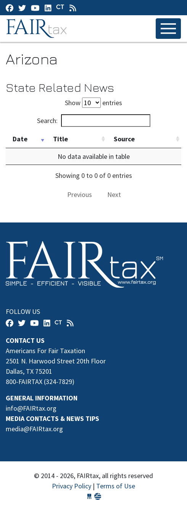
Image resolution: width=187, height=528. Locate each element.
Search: (93, 120)
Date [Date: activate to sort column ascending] (20, 138)
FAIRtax (37, 28)
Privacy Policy (71, 486)
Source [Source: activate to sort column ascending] (124, 138)
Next (114, 194)
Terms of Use (115, 486)
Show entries (93, 103)
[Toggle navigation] (168, 28)
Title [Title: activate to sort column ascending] (60, 138)
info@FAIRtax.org (31, 408)
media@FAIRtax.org (34, 428)
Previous (79, 194)
